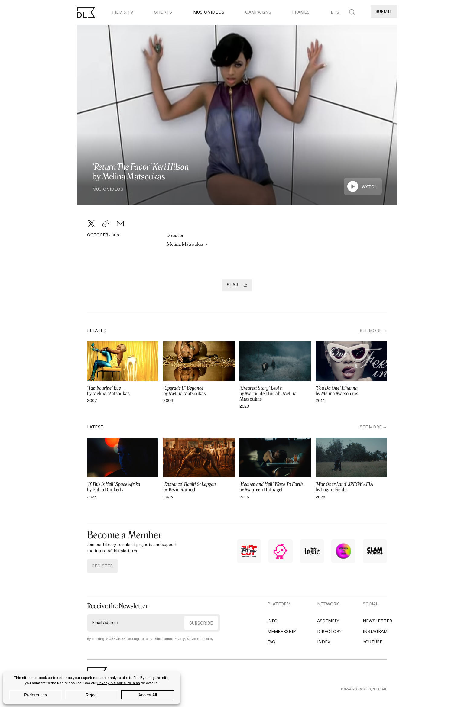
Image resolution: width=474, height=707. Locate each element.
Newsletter (377, 621)
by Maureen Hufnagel (275, 487)
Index (323, 642)
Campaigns (258, 12)
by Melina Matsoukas (122, 391)
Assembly (328, 621)
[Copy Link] (105, 223)
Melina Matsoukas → (187, 244)
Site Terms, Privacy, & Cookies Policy (184, 639)
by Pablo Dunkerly (122, 487)
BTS (335, 12)
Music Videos (208, 12)
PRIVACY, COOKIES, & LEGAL (364, 689)
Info (272, 621)
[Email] (120, 223)
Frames (301, 12)
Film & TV (122, 12)
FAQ (271, 642)
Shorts (163, 12)
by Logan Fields (351, 487)
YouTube (372, 642)
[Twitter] (91, 223)
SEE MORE (371, 331)
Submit (383, 12)
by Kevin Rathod (199, 487)
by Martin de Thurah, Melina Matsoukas (275, 394)
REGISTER (102, 566)
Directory (329, 632)
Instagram (375, 632)
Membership (281, 632)
